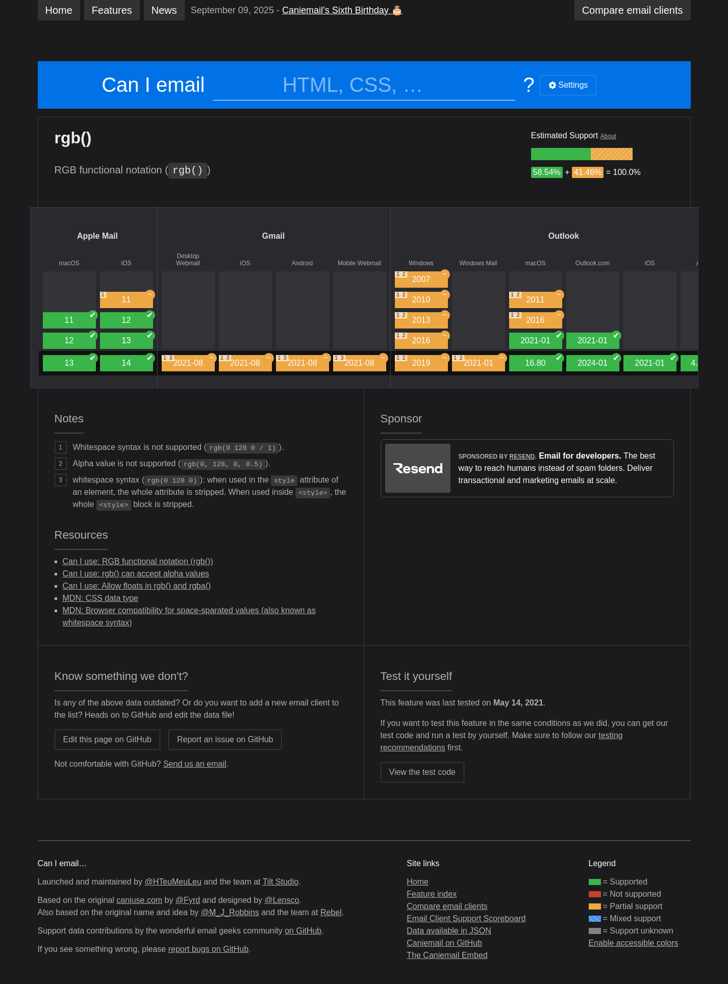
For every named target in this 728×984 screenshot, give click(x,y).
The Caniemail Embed (447, 955)
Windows (421, 263)
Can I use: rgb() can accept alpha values (136, 573)
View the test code (422, 772)
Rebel (331, 912)
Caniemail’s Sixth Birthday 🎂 (342, 10)
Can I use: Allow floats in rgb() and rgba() (137, 586)
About (608, 136)
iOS (126, 263)
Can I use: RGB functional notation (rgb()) (138, 561)
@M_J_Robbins (230, 912)
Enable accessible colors (634, 943)
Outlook (563, 236)
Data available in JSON (449, 930)
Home (58, 10)
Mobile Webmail (359, 263)
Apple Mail (97, 236)
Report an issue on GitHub (225, 739)
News (164, 10)
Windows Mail (478, 263)
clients (632, 10)
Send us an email (195, 764)
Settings (568, 85)
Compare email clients (447, 906)
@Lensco (281, 900)
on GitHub (303, 930)
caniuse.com (139, 900)
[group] (561, 154)
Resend (522, 456)
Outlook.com (592, 263)
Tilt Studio (281, 881)
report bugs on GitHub (208, 949)
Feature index (432, 894)
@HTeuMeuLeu (172, 881)
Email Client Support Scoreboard (466, 918)
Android (302, 263)
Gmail (273, 236)
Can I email (153, 84)
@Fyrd (187, 900)
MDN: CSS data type (101, 598)
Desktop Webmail (187, 260)
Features (112, 10)
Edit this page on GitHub (107, 739)
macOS (69, 263)
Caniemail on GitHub (444, 943)
